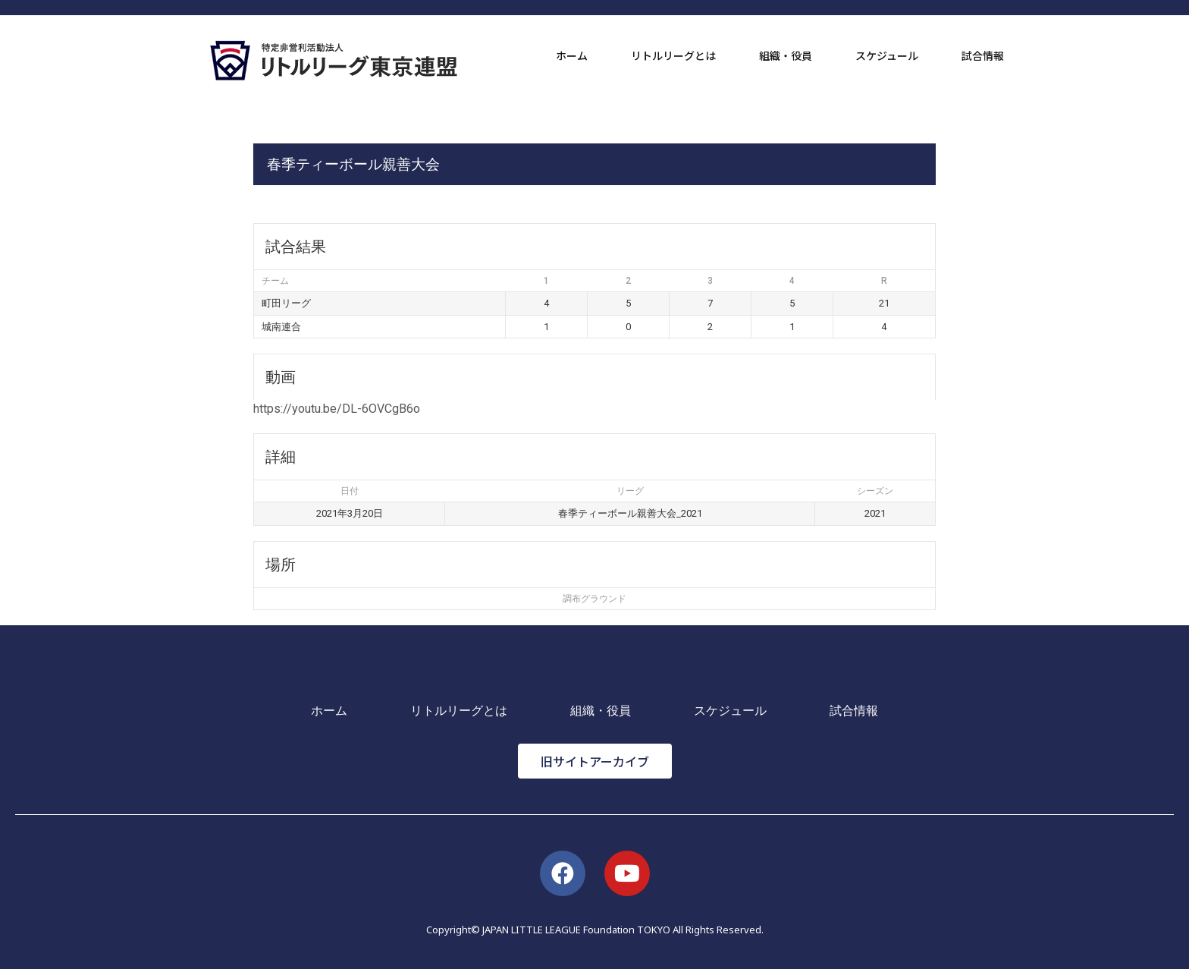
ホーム (572, 55)
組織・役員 (785, 55)
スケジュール (886, 55)
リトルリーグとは (673, 55)
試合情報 (983, 55)
